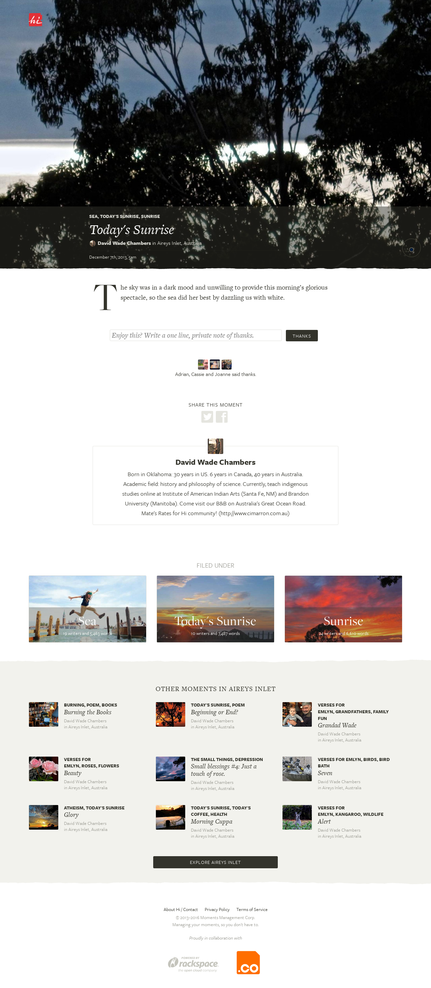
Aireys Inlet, (179, 242)
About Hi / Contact (181, 909)
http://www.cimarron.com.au (254, 513)
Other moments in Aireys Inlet (216, 689)
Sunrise (150, 216)
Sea (93, 216)
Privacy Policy (217, 909)
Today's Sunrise (119, 216)
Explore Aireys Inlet (215, 862)
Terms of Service (252, 909)
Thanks (302, 336)
